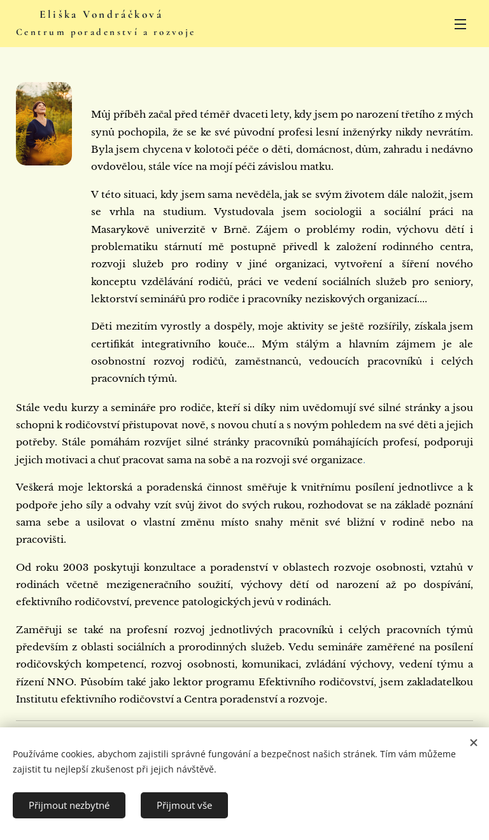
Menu (460, 24)
